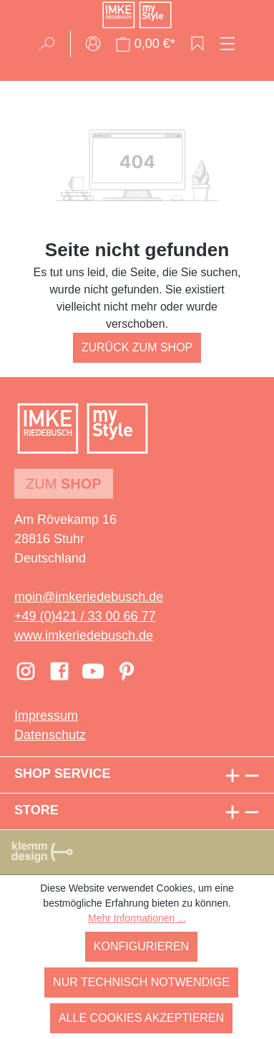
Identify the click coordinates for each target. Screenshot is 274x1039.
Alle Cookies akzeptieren (141, 1018)
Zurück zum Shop (137, 347)
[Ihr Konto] (93, 43)
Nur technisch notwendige (141, 982)
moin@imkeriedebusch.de (88, 597)
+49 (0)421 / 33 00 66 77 (85, 616)
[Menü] (227, 43)
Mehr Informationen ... (137, 918)
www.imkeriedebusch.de (83, 635)
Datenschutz (50, 735)
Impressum (46, 715)
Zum (64, 484)
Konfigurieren (141, 946)
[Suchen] (51, 43)
